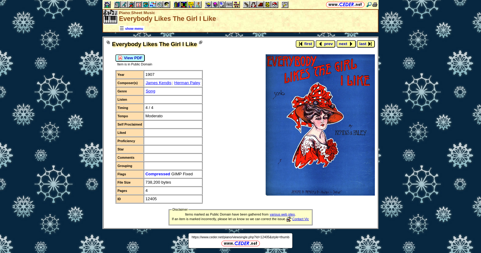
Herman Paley (187, 82)
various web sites (282, 214)
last (365, 43)
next (346, 43)
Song (150, 91)
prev (325, 43)
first (305, 43)
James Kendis (158, 82)
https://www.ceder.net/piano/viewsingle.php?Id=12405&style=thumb (241, 237)
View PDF (130, 58)
